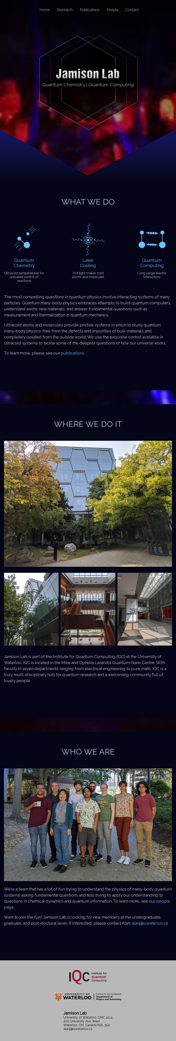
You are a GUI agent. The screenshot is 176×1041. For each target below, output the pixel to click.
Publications (90, 10)
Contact (132, 10)
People (112, 10)
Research (65, 10)
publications (72, 353)
